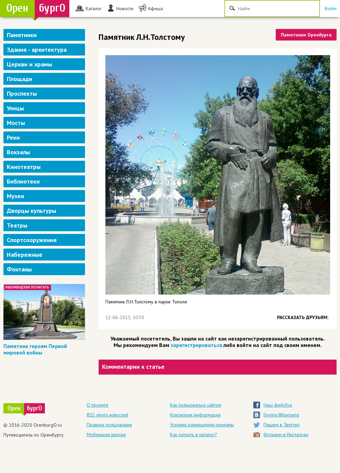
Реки (13, 137)
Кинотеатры (23, 167)
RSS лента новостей (107, 415)
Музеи (15, 196)
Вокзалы (18, 152)
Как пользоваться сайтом (195, 405)
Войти (331, 8)
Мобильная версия (106, 434)
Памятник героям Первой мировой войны (35, 349)
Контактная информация (195, 415)
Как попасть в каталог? (193, 434)
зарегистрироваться (196, 345)
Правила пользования (109, 425)
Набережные (24, 254)
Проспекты (22, 93)
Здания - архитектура (37, 49)
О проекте (97, 405)
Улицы (15, 108)
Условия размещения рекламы (202, 425)
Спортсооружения (31, 240)
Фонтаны (19, 269)
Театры (17, 225)
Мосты (16, 123)
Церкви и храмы (29, 64)
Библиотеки (23, 181)
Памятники (22, 35)
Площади (19, 79)
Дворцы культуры (31, 211)
